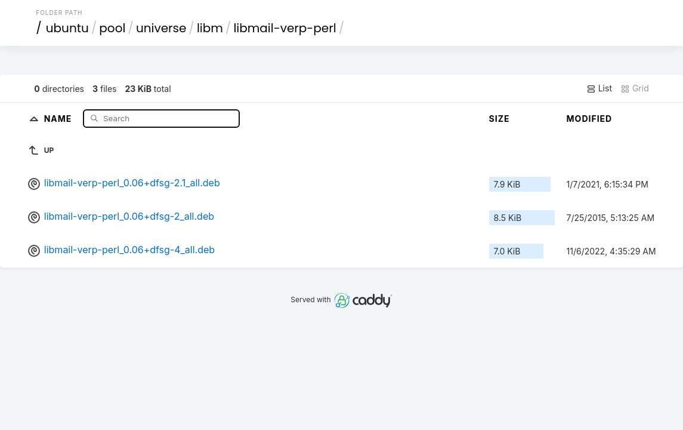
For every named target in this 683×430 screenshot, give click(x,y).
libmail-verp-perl (284, 28)
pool (112, 28)
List (599, 88)
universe (161, 28)
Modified (590, 118)
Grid (634, 88)
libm (210, 28)
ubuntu (67, 28)
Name (59, 118)
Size (499, 118)
